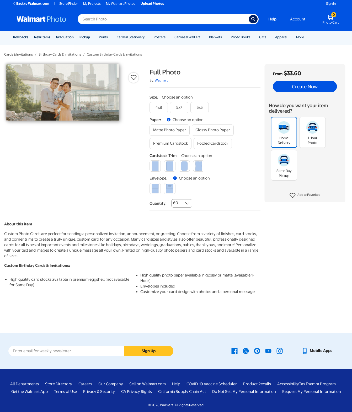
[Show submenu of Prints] (110, 37)
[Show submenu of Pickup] (92, 37)
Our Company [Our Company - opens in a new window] (110, 384)
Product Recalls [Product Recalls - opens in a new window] (257, 384)
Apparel (281, 37)
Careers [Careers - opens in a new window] (85, 384)
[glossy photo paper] (213, 130)
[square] (155, 166)
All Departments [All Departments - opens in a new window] (24, 384)
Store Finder (68, 4)
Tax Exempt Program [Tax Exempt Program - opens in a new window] (317, 384)
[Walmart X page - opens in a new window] (246, 350)
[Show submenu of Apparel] (289, 37)
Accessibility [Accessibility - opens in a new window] (288, 384)
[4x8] (159, 107)
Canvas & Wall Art (187, 37)
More (300, 37)
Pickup (84, 37)
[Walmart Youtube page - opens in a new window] (268, 350)
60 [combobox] (175, 202)
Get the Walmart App (29, 391)
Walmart (161, 80)
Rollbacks (20, 37)
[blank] (155, 188)
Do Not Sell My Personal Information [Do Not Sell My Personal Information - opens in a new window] (244, 391)
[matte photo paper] (170, 130)
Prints (103, 37)
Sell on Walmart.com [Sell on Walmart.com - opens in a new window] (147, 384)
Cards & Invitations (18, 54)
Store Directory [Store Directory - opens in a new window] (58, 384)
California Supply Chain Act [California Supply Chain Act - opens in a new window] (182, 391)
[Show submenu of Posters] (167, 37)
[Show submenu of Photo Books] (252, 37)
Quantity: (158, 203)
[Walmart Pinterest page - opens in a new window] (257, 350)
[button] (304, 195)
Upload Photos (152, 4)
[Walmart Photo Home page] (41, 19)
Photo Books (240, 37)
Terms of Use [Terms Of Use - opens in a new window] (65, 391)
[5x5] (199, 107)
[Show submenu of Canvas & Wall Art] (202, 37)
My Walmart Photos (120, 4)
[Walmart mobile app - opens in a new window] (317, 350)
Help (272, 19)
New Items (42, 37)
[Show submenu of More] (306, 37)
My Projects (92, 4)
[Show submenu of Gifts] (268, 37)
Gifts (262, 37)
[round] (169, 166)
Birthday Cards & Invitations (60, 54)
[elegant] (184, 166)
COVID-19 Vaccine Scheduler (211, 384)
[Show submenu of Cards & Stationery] (147, 37)
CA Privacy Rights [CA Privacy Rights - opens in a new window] (136, 391)
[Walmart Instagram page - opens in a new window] (279, 350)
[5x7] (179, 107)
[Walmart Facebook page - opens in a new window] (234, 350)
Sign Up (149, 351)
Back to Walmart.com (31, 4)
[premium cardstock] (170, 143)
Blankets (215, 37)
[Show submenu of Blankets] (224, 37)
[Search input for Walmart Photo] (163, 19)
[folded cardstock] (213, 143)
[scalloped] (198, 166)
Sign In (331, 4)
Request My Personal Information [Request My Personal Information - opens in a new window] (311, 391)
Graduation (65, 37)
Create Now (305, 86)
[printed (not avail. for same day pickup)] (169, 188)
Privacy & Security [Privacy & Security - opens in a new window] (99, 391)
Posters (160, 37)
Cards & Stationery (131, 37)
